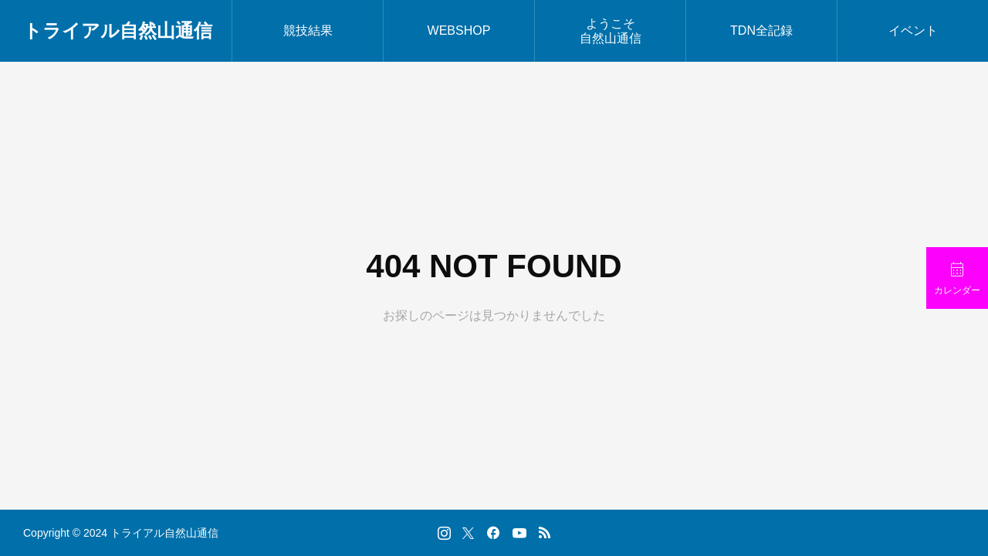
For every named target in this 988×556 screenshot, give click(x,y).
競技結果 (308, 30)
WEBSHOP (459, 30)
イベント (913, 30)
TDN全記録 (761, 30)
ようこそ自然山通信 (610, 31)
